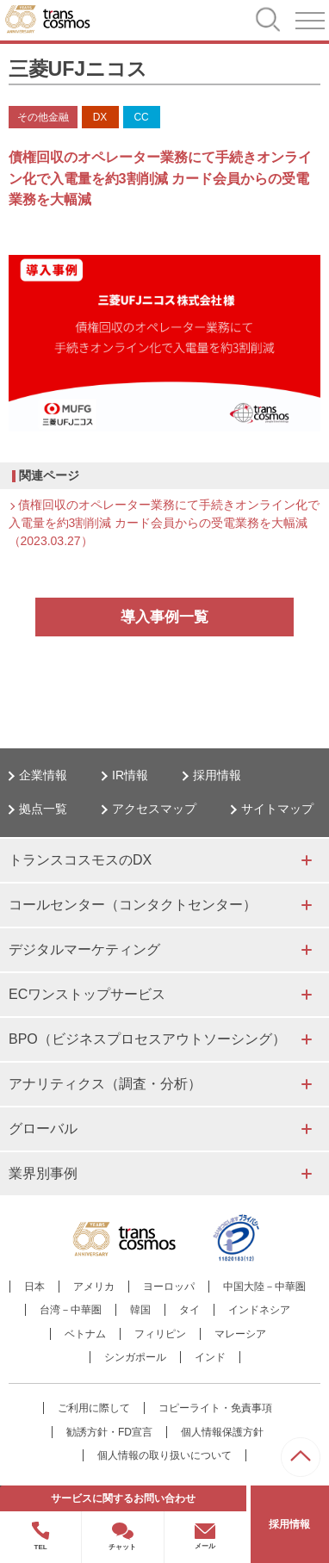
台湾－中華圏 (71, 1310)
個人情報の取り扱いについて (164, 1455)
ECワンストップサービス (87, 994)
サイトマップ (277, 809)
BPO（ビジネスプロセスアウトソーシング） (147, 1039)
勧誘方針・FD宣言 (109, 1432)
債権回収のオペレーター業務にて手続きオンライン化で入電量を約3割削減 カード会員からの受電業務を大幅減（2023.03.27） (164, 523)
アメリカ (94, 1287)
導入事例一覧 (164, 617)
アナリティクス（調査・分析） (105, 1083)
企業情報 (43, 775)
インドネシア (259, 1310)
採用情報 (217, 775)
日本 (34, 1287)
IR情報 (130, 775)
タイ (189, 1310)
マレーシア (240, 1334)
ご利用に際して (94, 1408)
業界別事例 (43, 1173)
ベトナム (85, 1334)
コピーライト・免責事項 (215, 1408)
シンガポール (135, 1357)
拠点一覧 (43, 809)
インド (210, 1357)
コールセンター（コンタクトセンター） (133, 904)
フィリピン (160, 1334)
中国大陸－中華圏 (264, 1287)
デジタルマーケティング (84, 949)
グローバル (43, 1128)
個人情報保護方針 (222, 1432)
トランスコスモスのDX (80, 860)
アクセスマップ (154, 809)
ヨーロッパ (169, 1287)
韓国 (140, 1310)
